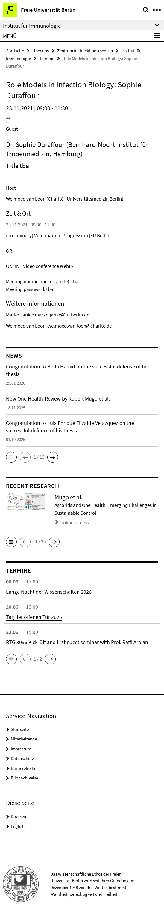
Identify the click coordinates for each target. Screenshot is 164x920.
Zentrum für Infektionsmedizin (85, 50)
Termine (46, 58)
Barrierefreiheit (25, 768)
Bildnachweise (24, 778)
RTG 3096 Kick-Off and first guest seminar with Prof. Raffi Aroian (77, 642)
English (18, 826)
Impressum (21, 749)
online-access (74, 522)
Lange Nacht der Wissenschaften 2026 (49, 591)
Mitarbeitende (24, 739)
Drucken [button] (18, 816)
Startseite (15, 50)
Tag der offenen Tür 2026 (34, 616)
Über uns (40, 50)
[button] (11, 457)
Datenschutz (22, 758)
